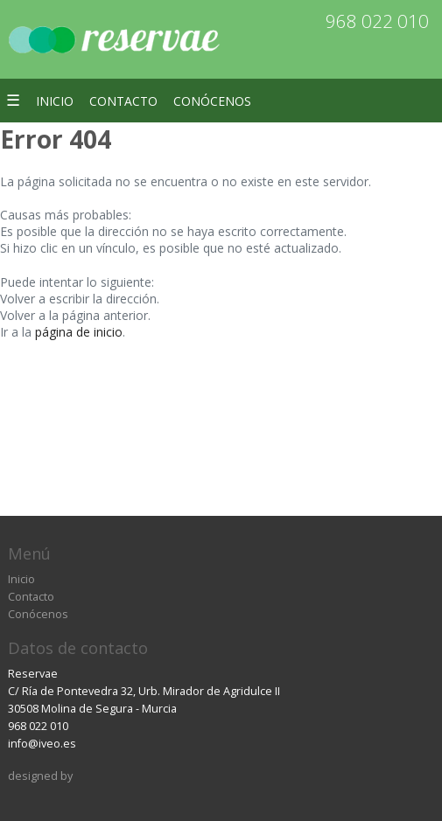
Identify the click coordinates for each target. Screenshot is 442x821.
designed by (40, 776)
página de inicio (79, 332)
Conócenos (212, 101)
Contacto (123, 101)
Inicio (55, 101)
